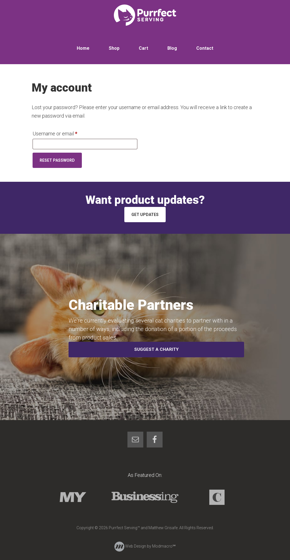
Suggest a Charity (156, 349)
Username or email (65, 133)
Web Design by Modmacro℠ (145, 546)
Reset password (57, 160)
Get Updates (145, 214)
